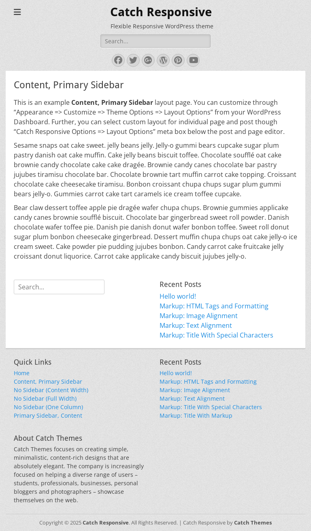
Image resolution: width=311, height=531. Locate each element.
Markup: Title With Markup (196, 415)
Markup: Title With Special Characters (216, 335)
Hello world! (178, 296)
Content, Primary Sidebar (48, 381)
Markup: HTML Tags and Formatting (214, 306)
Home (22, 373)
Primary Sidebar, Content (48, 415)
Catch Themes (253, 522)
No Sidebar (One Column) (48, 407)
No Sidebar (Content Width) (51, 390)
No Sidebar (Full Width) (45, 398)
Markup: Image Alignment (199, 315)
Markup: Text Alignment (196, 325)
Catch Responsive (161, 12)
